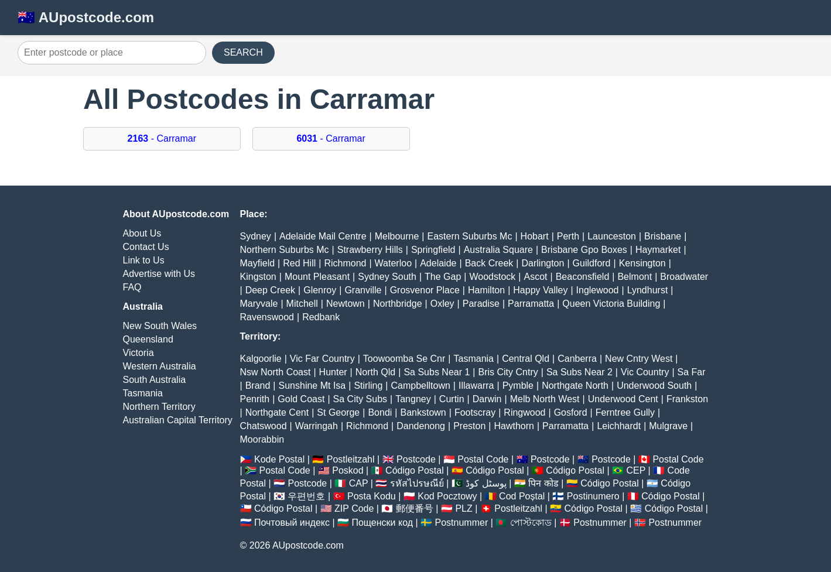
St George (338, 412)
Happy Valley (540, 290)
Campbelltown (420, 386)
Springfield (433, 250)
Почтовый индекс (292, 523)
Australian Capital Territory (177, 420)
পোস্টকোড (531, 523)
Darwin (487, 399)
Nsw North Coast (275, 372)
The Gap (443, 277)
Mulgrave (668, 426)
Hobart (535, 236)
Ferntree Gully (625, 412)
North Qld (375, 372)
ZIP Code (354, 508)
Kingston (258, 277)
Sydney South (387, 277)
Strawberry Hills (370, 250)
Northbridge (397, 304)
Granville (362, 290)
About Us (142, 233)
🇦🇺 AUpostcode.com (86, 17)
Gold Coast (301, 399)
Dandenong (420, 426)
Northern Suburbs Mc (284, 250)
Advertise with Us (159, 274)
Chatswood (263, 426)
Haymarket (657, 250)
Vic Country (645, 372)
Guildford (592, 263)
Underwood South (654, 386)
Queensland (148, 339)
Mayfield (257, 263)
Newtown (345, 304)
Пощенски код (382, 523)
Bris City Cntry (508, 372)
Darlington (542, 263)
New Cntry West (638, 359)
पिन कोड (543, 483)
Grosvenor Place (425, 290)
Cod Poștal (522, 496)
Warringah (316, 426)
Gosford (570, 412)
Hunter (333, 372)
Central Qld (525, 359)
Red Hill (299, 263)
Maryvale (259, 304)
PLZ (463, 508)
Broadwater (684, 277)
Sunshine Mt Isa (312, 386)
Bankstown (423, 412)
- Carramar (162, 138)
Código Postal (414, 470)
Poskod (347, 470)
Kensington (642, 263)
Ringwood (524, 412)
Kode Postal (279, 459)
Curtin (451, 399)
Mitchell (302, 304)
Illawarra (476, 386)
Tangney (413, 399)
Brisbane (662, 236)
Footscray (474, 412)
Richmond (345, 263)
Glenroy (319, 290)
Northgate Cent (277, 412)
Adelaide (438, 263)
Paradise (481, 304)
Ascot (535, 277)
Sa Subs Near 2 (579, 372)
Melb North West (545, 399)
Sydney (255, 236)
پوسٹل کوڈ (486, 483)
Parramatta (531, 304)
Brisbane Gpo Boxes (584, 250)
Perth (568, 236)
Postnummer (461, 523)
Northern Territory (159, 407)
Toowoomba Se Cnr (404, 359)
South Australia (154, 380)
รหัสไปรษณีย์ (417, 483)
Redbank (321, 317)
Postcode (416, 459)
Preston (469, 426)
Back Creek (489, 263)
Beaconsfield (583, 277)
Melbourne (397, 236)
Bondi (380, 412)
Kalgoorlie (261, 359)
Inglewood (597, 290)
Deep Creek (270, 290)
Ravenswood (267, 317)
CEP (635, 470)
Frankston (687, 399)
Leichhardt (619, 426)
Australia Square (498, 250)
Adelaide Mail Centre (323, 236)
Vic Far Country (322, 359)
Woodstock (492, 277)
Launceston (611, 236)
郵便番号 (414, 508)
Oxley (442, 304)
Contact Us (146, 247)
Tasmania (143, 393)
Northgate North (575, 386)
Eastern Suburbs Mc (469, 236)
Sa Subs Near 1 (436, 372)
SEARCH (243, 52)
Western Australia (159, 366)
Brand (258, 386)
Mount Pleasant (317, 277)
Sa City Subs (360, 399)
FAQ (132, 287)
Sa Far (692, 372)
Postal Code (482, 459)
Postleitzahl (351, 459)
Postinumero (593, 496)
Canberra (577, 359)
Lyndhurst (647, 290)
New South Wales (160, 326)
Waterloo (393, 263)
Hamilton (486, 290)
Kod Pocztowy (447, 496)
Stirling (368, 386)
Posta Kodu (371, 496)
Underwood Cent (623, 399)
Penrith (255, 399)
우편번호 (306, 496)
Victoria (138, 353)
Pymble (518, 386)
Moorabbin (262, 439)
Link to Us (144, 260)
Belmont (634, 277)
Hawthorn (514, 426)
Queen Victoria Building (611, 304)
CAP (358, 483)
